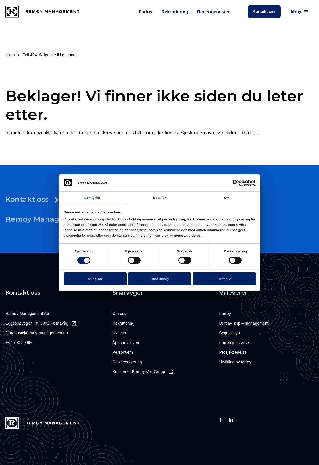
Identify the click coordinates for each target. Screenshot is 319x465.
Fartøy (145, 11)
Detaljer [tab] (159, 198)
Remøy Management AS (27, 313)
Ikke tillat (95, 279)
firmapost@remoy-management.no (36, 333)
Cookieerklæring (127, 362)
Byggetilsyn (229, 333)
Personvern (122, 352)
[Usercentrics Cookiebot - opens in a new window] (236, 183)
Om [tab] (226, 198)
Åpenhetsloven (125, 342)
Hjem (10, 55)
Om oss (119, 313)
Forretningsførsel (234, 342)
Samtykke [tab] (92, 198)
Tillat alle (224, 279)
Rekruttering (174, 11)
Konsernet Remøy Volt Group (142, 371)
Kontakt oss (264, 11)
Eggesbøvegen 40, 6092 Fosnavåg (40, 323)
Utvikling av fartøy (235, 362)
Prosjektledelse (233, 352)
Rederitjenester (213, 11)
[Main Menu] (300, 11)
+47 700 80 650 (19, 342)
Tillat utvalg (159, 279)
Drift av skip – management (243, 323)
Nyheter (119, 333)
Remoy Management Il (52, 219)
